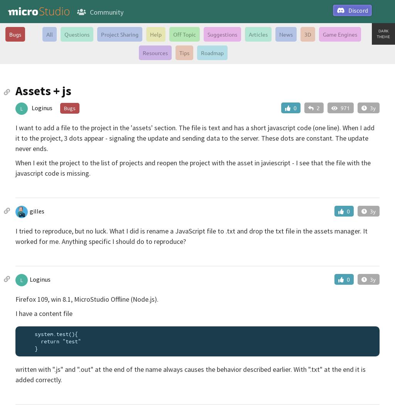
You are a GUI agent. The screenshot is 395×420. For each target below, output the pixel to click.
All (49, 34)
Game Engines (340, 34)
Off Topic (184, 34)
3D (307, 34)
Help (156, 34)
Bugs (15, 34)
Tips (184, 52)
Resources (155, 52)
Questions (76, 34)
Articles (258, 34)
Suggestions (222, 34)
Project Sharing (119, 34)
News (286, 34)
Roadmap (212, 52)
